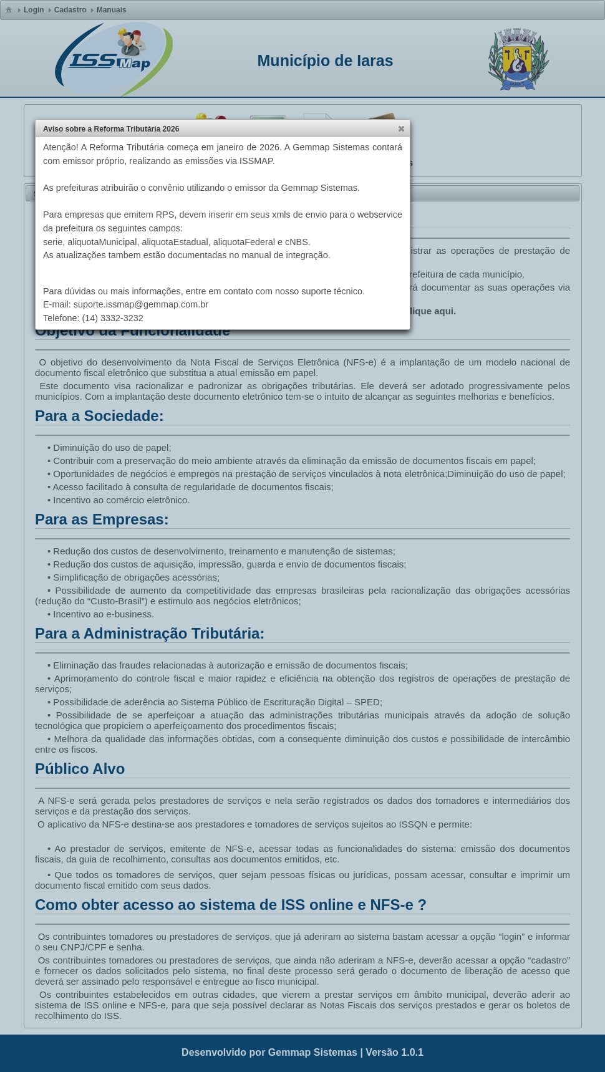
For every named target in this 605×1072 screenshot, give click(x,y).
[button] (401, 128)
